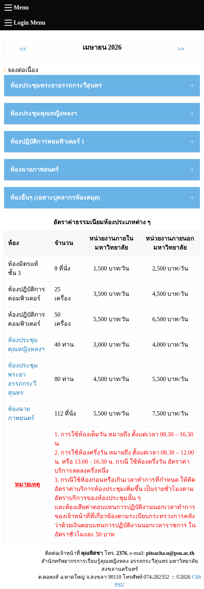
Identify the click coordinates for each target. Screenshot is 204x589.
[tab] (102, 86)
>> (181, 49)
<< (23, 49)
